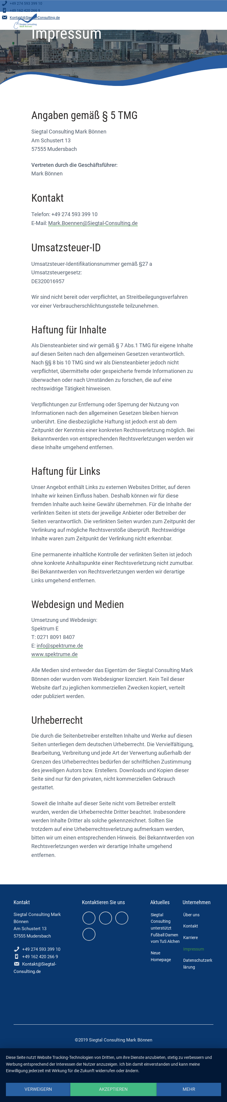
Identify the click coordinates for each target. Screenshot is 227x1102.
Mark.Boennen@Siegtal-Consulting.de (93, 223)
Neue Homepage (161, 956)
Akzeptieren (113, 1089)
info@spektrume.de (60, 646)
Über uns (191, 914)
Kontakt (190, 926)
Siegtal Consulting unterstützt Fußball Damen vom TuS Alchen (165, 928)
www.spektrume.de (54, 654)
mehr (189, 1089)
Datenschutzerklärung (197, 963)
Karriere (190, 937)
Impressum (193, 949)
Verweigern (38, 1089)
